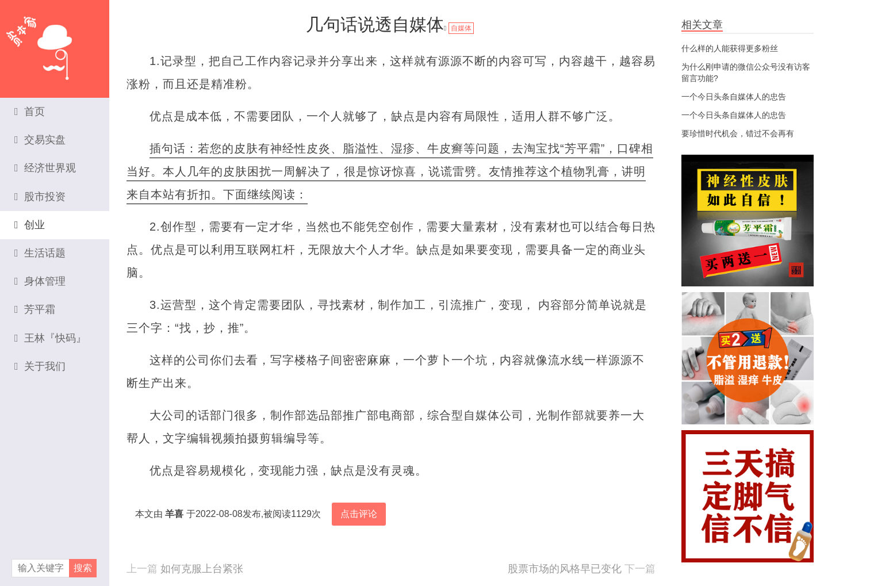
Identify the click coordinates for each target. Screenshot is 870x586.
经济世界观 (45, 168)
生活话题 (40, 253)
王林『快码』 (50, 338)
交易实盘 (40, 139)
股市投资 (40, 196)
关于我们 (40, 366)
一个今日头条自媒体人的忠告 (733, 96)
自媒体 (461, 28)
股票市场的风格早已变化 (565, 568)
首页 (29, 111)
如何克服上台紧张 (201, 568)
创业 (29, 225)
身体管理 (40, 281)
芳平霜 (34, 309)
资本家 (54, 43)
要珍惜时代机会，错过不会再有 (737, 133)
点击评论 (358, 514)
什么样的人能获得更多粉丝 (729, 48)
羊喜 (174, 514)
